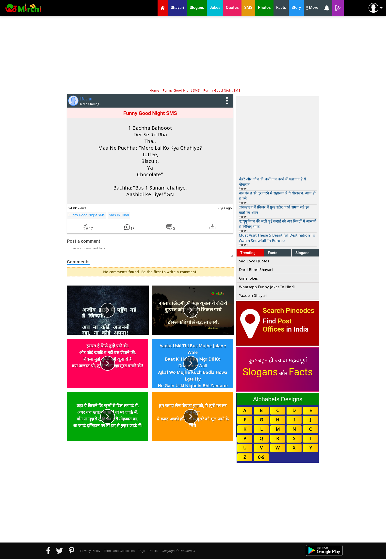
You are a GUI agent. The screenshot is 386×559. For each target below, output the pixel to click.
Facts (272, 253)
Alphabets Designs (277, 399)
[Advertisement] (193, 51)
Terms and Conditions (119, 551)
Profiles (153, 551)
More (312, 8)
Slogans (302, 253)
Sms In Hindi (119, 215)
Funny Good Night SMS (86, 215)
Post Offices (277, 325)
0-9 (261, 457)
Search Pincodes (288, 310)
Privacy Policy (90, 551)
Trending (248, 253)
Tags (141, 551)
